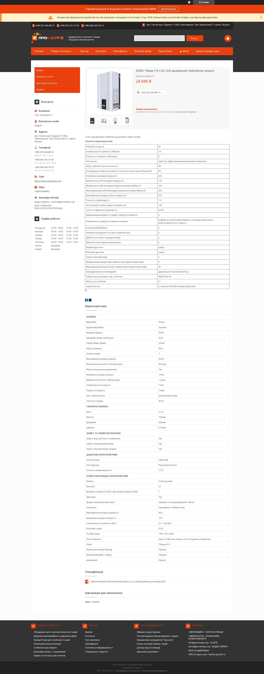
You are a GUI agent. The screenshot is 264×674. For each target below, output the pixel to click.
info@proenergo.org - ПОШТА (203, 642)
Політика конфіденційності (99, 647)
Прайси (40, 89)
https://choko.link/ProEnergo (49, 208)
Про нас (84, 51)
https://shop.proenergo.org (48, 181)
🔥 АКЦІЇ (184, 51)
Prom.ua (148, 665)
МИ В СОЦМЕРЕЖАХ (198, 650)
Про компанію (92, 640)
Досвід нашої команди (148, 647)
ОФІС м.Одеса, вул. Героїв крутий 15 (206, 654)
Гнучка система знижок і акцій (152, 644)
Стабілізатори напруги (45, 647)
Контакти (101, 51)
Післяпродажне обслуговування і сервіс (157, 636)
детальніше (168, 9)
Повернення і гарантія (96, 651)
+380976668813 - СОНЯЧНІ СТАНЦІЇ (205, 632)
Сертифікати (120, 51)
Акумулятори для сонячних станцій (52, 640)
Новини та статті (45, 76)
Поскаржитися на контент (128, 671)
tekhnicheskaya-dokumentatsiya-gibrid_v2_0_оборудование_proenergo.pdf (128, 581)
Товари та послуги (61, 51)
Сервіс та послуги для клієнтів (49, 655)
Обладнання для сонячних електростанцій (55, 632)
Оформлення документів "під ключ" (155, 640)
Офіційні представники (148, 632)
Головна (38, 51)
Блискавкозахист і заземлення (50, 651)
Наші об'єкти (165, 51)
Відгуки (40, 70)
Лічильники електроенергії (47, 644)
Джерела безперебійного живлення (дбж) (55, 636)
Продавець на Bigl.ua (132, 668)
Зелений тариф (142, 51)
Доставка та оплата (46, 83)
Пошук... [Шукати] (194, 38)
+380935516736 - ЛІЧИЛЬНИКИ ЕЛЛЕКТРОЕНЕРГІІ (203, 637)
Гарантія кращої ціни (207, 51)
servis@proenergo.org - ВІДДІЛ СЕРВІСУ (208, 646)
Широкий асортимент (148, 651)
